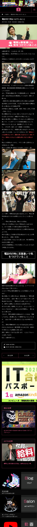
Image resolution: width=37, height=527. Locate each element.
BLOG (9, 22)
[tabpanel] (18, 423)
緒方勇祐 (12, 344)
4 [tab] (21, 425)
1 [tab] (16, 425)
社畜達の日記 (21, 22)
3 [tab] (19, 425)
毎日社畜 (14, 22)
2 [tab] (17, 425)
